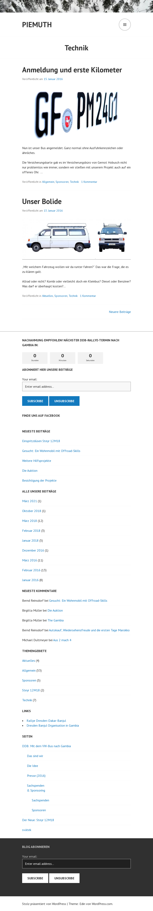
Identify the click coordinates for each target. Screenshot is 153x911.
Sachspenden (40, 800)
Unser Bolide (42, 201)
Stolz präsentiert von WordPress (44, 904)
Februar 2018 (31, 531)
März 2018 (29, 521)
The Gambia (56, 620)
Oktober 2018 (31, 511)
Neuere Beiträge (120, 312)
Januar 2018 (30, 540)
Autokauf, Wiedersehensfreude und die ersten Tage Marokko (89, 630)
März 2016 (29, 560)
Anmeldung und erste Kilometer (72, 69)
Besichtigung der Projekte (39, 480)
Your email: (29, 379)
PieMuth (37, 24)
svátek (26, 830)
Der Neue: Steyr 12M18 (38, 820)
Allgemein (48, 182)
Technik (74, 182)
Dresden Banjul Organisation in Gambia (53, 725)
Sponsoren (62, 182)
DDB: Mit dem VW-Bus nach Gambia (46, 746)
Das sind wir (35, 756)
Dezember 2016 (33, 550)
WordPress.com (102, 904)
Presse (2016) (36, 776)
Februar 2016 (31, 570)
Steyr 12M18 (31, 690)
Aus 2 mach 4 (62, 640)
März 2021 (29, 501)
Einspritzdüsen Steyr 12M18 (41, 441)
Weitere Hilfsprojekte (36, 461)
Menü (125, 25)
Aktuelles (47, 296)
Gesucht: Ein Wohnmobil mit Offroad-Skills (51, 451)
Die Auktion (29, 470)
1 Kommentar (89, 182)
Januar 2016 (30, 580)
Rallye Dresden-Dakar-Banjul (46, 721)
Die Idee (32, 766)
